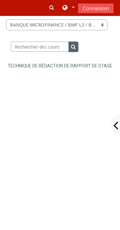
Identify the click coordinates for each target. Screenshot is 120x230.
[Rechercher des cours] (40, 47)
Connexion (96, 8)
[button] (68, 8)
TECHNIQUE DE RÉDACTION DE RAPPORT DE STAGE (60, 65)
